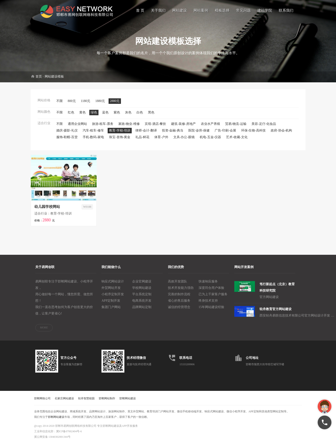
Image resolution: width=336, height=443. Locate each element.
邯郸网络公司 (42, 398)
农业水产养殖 (210, 124)
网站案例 (201, 10)
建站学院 (264, 10)
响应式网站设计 (112, 281)
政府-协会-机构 (281, 130)
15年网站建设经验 (211, 307)
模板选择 (222, 10)
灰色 (128, 112)
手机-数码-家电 (93, 137)
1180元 (85, 101)
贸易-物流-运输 (235, 124)
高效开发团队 (177, 281)
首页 (39, 76)
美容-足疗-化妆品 (263, 124)
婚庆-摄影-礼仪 (67, 130)
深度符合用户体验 (211, 288)
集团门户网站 (111, 307)
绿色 (94, 112)
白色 (140, 112)
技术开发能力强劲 (181, 288)
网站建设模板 (54, 76)
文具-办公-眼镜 (184, 137)
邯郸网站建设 (127, 398)
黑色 (151, 112)
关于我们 (158, 10)
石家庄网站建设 (64, 398)
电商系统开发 (141, 300)
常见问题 (243, 10)
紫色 (117, 112)
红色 (71, 112)
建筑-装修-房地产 (183, 124)
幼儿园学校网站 (47, 207)
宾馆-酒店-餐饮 (155, 124)
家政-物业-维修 (129, 124)
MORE (44, 327)
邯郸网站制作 (107, 398)
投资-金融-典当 (172, 130)
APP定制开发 (110, 300)
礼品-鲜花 (142, 137)
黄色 (82, 112)
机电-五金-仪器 (210, 137)
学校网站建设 (141, 288)
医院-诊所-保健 (199, 130)
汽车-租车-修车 (93, 130)
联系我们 (286, 10)
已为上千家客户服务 (213, 294)
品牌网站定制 (141, 307)
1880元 (100, 101)
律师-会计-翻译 (146, 130)
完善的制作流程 (179, 294)
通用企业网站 (77, 124)
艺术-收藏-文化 (236, 137)
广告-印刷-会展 (225, 130)
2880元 (115, 101)
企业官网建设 (141, 281)
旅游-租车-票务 (102, 124)
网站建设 (179, 10)
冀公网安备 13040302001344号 (52, 436)
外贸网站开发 (111, 288)
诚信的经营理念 (179, 307)
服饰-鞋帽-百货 (67, 137)
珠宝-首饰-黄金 (119, 137)
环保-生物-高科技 (253, 130)
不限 (59, 101)
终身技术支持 (208, 300)
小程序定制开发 (112, 294)
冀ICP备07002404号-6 (69, 431)
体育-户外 (161, 137)
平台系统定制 (141, 294)
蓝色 (105, 112)
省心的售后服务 (179, 300)
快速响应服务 (208, 281)
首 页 (140, 10)
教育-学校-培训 (119, 130)
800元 (72, 101)
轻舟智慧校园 (86, 398)
